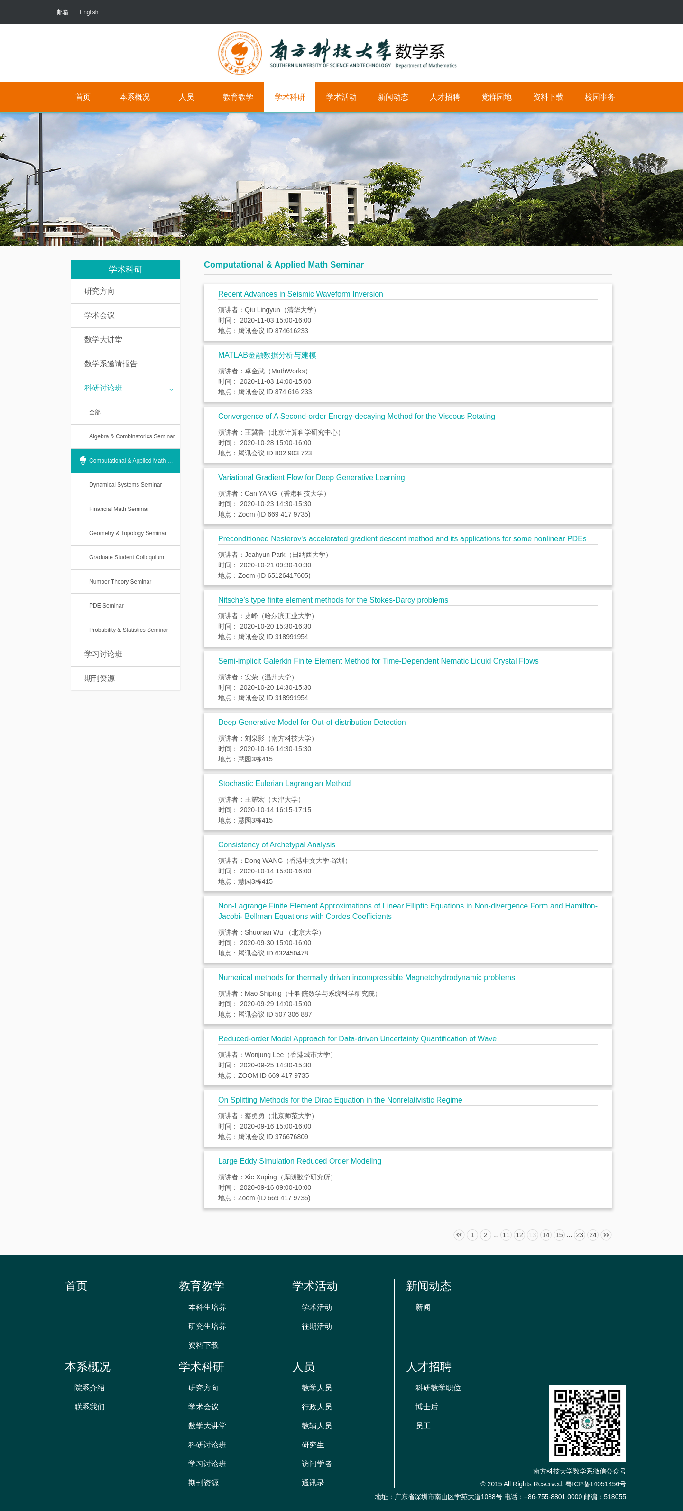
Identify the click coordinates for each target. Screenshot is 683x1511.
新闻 (423, 1307)
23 (579, 1235)
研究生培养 (207, 1326)
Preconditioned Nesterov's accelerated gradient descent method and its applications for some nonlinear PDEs (402, 539)
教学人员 (317, 1388)
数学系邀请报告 (111, 364)
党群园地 (496, 97)
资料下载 (548, 97)
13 (532, 1235)
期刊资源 (99, 678)
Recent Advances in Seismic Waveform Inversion (300, 294)
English (89, 12)
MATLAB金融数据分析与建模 (267, 355)
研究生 (313, 1445)
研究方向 (99, 291)
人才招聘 (445, 97)
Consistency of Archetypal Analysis (276, 845)
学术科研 (290, 97)
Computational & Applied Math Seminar (134, 460)
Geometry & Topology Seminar (127, 533)
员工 (423, 1426)
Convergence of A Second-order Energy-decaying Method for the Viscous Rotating (356, 416)
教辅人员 (317, 1426)
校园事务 (600, 97)
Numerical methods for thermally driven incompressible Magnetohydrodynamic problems (366, 977)
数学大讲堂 (103, 339)
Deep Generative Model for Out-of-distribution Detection (312, 722)
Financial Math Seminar (119, 509)
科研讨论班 (129, 388)
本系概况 (135, 97)
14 (546, 1235)
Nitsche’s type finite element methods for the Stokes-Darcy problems (333, 600)
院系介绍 (89, 1388)
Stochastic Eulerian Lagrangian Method (284, 783)
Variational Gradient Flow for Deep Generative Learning (311, 477)
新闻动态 (393, 97)
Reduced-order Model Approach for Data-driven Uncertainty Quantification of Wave (357, 1039)
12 (519, 1235)
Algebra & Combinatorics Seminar (132, 436)
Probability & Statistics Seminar (128, 630)
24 (593, 1235)
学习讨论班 (103, 654)
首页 (83, 97)
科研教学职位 (438, 1388)
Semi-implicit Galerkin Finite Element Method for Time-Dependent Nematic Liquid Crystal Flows (378, 661)
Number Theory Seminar (120, 581)
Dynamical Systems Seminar (125, 485)
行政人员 (317, 1407)
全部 (95, 412)
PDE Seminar (106, 606)
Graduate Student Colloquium (126, 557)
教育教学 (238, 97)
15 (559, 1235)
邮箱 (62, 12)
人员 (186, 97)
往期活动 (317, 1326)
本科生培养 (207, 1307)
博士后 (426, 1407)
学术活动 (341, 97)
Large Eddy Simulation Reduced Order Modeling (299, 1161)
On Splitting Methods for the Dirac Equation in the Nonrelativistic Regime (340, 1100)
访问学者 (317, 1464)
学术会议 (99, 315)
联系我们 (89, 1407)
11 (506, 1235)
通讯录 (313, 1483)
